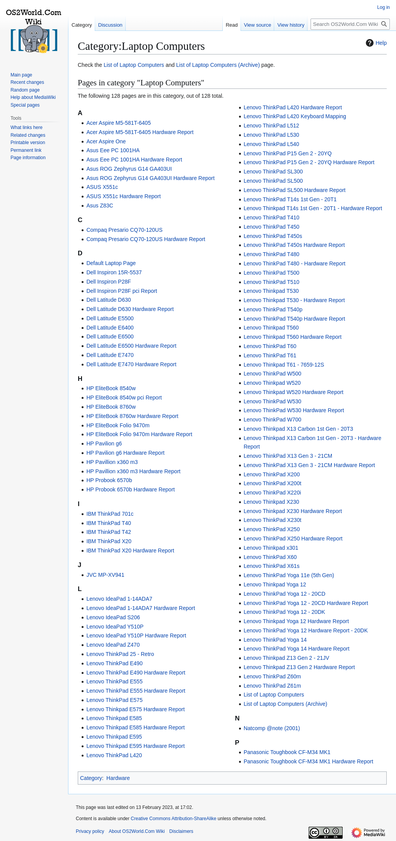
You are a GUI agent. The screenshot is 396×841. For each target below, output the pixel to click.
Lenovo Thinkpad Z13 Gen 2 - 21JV (286, 658)
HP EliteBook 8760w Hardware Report (132, 416)
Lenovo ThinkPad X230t (272, 520)
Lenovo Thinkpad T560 (271, 328)
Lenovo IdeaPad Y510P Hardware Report (136, 635)
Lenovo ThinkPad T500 (271, 273)
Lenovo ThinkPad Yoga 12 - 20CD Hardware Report (306, 603)
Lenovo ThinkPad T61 (270, 355)
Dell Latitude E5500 (109, 318)
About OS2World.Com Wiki (137, 831)
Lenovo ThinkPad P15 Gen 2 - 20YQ (288, 153)
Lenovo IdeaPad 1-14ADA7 (119, 599)
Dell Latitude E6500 (109, 336)
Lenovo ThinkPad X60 (270, 557)
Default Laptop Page (111, 263)
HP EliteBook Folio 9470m (117, 425)
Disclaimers (181, 831)
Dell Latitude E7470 (109, 355)
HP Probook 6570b (109, 480)
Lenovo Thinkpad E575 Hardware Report (135, 709)
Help (375, 43)
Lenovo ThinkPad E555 (114, 681)
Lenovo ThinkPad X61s (272, 566)
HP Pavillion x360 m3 (112, 462)
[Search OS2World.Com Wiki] (350, 24)
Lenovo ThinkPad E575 (114, 700)
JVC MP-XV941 (105, 575)
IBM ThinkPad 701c (109, 514)
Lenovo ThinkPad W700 (272, 419)
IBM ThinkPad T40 (108, 523)
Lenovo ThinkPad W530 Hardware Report (294, 410)
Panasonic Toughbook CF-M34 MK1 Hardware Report (308, 761)
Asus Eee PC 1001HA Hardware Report (134, 159)
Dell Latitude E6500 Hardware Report (131, 346)
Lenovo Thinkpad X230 (271, 502)
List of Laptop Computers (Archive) (218, 65)
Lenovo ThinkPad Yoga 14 (275, 640)
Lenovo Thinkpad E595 (114, 737)
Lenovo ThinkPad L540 (271, 144)
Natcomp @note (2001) (272, 728)
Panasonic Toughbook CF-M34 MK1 (287, 752)
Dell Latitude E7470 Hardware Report (131, 364)
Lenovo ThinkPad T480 (271, 254)
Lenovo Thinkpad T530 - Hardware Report (294, 300)
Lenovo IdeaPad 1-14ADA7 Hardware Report (140, 608)
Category (91, 778)
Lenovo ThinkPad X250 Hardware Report (293, 538)
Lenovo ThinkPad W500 (272, 373)
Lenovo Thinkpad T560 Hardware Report (292, 337)
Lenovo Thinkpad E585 (114, 718)
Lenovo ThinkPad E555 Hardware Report (135, 691)
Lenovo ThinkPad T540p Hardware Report (294, 319)
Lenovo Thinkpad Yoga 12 (275, 584)
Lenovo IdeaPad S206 (113, 617)
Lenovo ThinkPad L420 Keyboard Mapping (295, 116)
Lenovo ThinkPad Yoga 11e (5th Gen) (289, 575)
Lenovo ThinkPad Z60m (272, 676)
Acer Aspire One (106, 141)
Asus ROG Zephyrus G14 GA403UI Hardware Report (150, 178)
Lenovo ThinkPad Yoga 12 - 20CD (284, 594)
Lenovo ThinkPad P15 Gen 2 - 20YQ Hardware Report (309, 162)
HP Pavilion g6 (104, 443)
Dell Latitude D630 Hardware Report (130, 309)
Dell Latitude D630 (108, 300)
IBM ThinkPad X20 (108, 541)
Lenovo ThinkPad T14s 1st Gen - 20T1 (290, 199)
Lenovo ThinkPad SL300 (273, 171)
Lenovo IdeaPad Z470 (113, 645)
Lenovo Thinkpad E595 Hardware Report (135, 746)
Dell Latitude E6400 (109, 328)
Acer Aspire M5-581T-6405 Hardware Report (139, 132)
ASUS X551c (102, 187)
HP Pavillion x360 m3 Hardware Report (133, 471)
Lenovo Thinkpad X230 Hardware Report (293, 511)
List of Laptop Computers (134, 65)
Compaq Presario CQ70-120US (124, 230)
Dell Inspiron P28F (108, 282)
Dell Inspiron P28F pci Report (121, 291)
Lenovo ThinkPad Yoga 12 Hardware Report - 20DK (306, 630)
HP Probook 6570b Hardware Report (130, 489)
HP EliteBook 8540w (110, 388)
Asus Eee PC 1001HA (113, 150)
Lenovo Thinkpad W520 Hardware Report (293, 392)
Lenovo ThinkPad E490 (114, 663)
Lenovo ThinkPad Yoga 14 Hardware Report (297, 649)
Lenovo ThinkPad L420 (114, 755)
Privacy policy (90, 831)
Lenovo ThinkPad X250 (272, 529)
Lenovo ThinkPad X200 (272, 474)
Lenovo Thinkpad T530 (271, 291)
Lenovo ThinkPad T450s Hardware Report (294, 245)
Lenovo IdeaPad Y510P (114, 627)
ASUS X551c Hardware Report (123, 196)
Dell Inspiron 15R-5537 (114, 272)
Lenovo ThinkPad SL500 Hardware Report (295, 190)
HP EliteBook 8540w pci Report (124, 397)
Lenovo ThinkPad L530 (271, 135)
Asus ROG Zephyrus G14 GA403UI (129, 169)
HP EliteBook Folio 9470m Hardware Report (139, 434)
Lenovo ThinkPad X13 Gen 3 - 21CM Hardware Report (309, 465)
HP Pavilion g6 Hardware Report (125, 453)
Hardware (118, 778)
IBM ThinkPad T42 (108, 532)
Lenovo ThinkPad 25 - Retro (120, 654)
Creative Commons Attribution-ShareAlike (173, 818)
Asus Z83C (99, 205)
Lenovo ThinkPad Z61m (272, 686)
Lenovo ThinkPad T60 (270, 346)
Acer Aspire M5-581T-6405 (118, 123)
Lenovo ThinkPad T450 (271, 227)
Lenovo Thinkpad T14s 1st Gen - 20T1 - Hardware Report (313, 208)
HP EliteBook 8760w (110, 407)
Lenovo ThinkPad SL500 (273, 181)
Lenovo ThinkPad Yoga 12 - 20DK (284, 612)
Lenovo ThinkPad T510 (271, 282)
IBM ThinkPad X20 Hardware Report (130, 550)
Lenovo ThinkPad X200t (272, 483)
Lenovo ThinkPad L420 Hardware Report (293, 107)
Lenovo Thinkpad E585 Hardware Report (135, 727)
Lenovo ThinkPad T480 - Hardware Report (294, 263)
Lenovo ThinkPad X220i (272, 492)
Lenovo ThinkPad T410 (271, 217)
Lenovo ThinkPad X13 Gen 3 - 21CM (288, 456)
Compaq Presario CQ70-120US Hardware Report (145, 239)
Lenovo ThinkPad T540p (273, 309)
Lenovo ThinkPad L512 (271, 125)
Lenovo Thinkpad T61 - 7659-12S (284, 365)
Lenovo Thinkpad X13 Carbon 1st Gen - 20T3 (298, 429)
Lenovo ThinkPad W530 (272, 401)
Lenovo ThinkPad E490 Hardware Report (135, 672)
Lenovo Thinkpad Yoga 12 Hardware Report (296, 621)
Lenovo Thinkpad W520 (272, 383)
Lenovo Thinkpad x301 (271, 548)
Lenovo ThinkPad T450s (273, 236)
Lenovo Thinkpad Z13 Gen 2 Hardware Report (299, 667)
